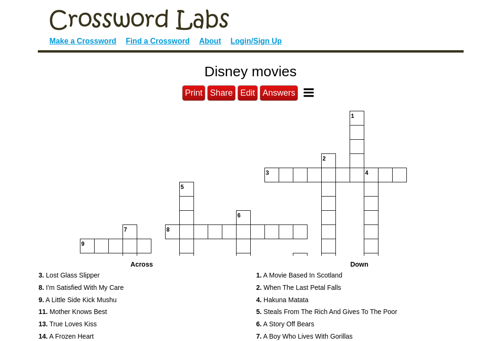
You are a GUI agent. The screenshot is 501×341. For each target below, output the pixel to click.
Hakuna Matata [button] (282, 300)
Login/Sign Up (255, 41)
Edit (247, 93)
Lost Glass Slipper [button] (69, 275)
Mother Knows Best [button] (73, 311)
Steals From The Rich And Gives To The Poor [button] (326, 311)
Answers (279, 93)
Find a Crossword (158, 41)
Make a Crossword (83, 41)
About (210, 41)
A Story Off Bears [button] (285, 324)
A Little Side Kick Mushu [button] (78, 300)
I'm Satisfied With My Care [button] (81, 287)
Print (193, 93)
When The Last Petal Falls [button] (299, 287)
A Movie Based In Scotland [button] (299, 275)
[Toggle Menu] (308, 92)
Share (221, 93)
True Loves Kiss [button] (68, 324)
